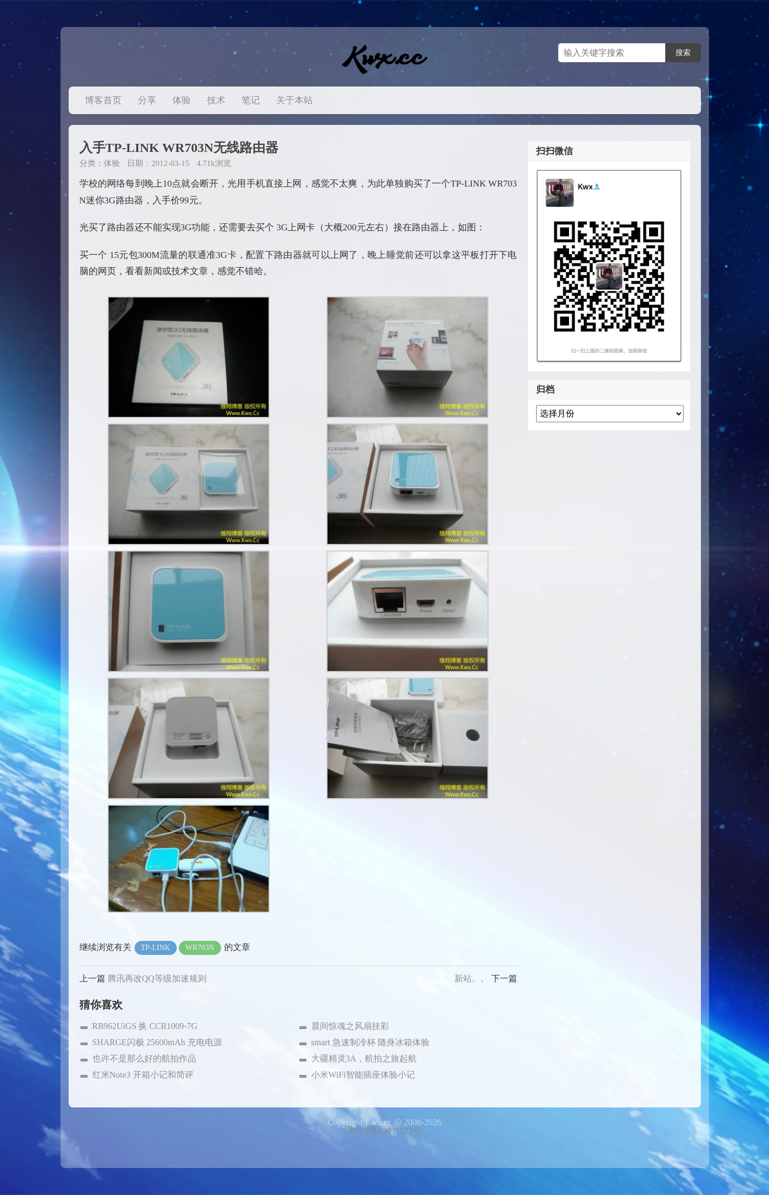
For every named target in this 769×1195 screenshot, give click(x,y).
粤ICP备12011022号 (384, 1131)
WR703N (200, 948)
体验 (181, 100)
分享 (147, 100)
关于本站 (294, 100)
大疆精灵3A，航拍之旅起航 (364, 1058)
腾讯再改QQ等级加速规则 (157, 978)
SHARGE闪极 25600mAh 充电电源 (157, 1042)
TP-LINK (155, 948)
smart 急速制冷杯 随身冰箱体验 (370, 1042)
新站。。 (471, 978)
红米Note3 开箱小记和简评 (142, 1074)
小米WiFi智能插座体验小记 (363, 1074)
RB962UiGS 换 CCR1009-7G (145, 1026)
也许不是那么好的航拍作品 (144, 1058)
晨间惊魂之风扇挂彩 (350, 1026)
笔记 (251, 100)
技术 (216, 100)
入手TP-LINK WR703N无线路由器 (178, 148)
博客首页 (103, 100)
